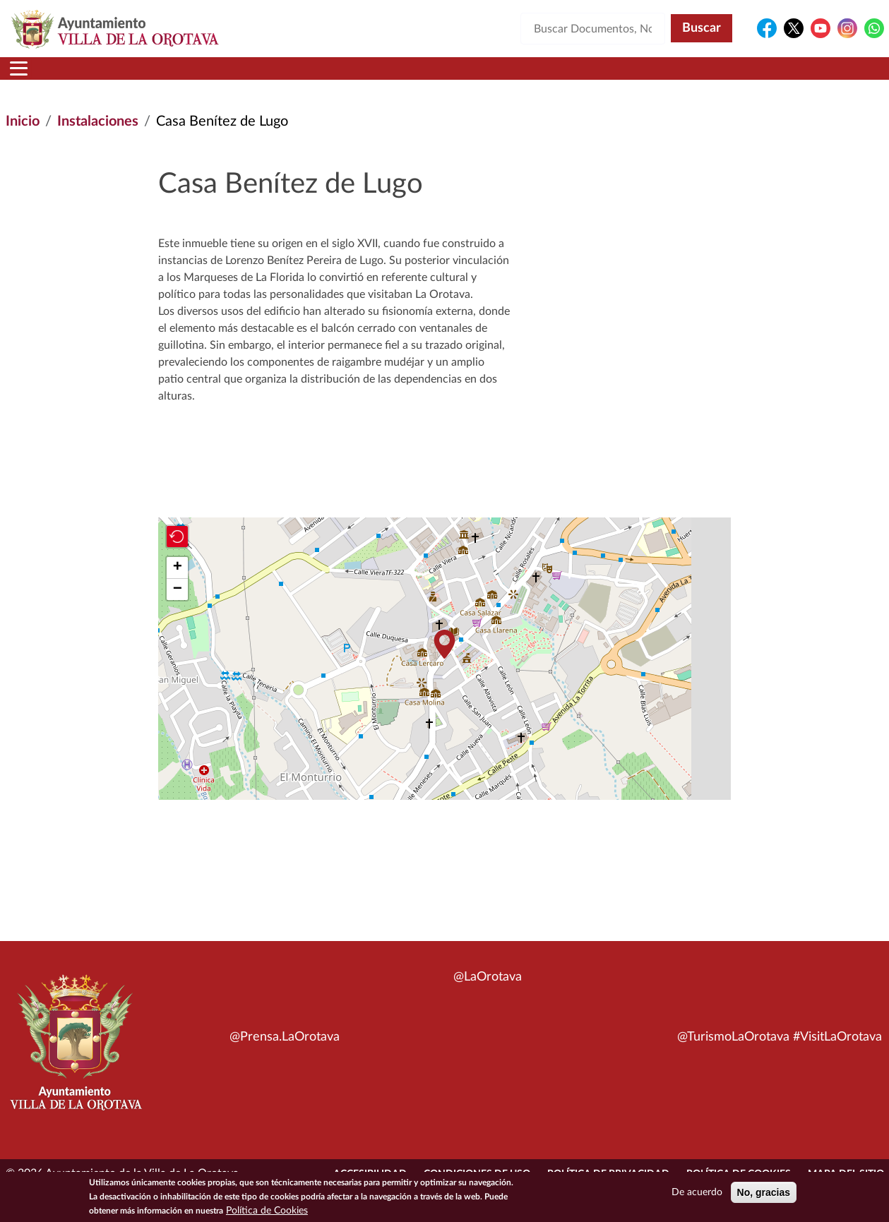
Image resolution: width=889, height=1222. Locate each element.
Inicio (33, 77)
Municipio (114, 76)
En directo (702, 77)
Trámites (521, 76)
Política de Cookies (267, 1211)
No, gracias (763, 1192)
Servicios (423, 76)
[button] (445, 661)
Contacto (613, 77)
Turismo (795, 76)
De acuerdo (697, 1192)
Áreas (336, 76)
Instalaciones (97, 138)
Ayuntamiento (232, 76)
